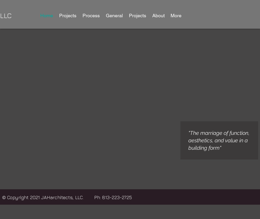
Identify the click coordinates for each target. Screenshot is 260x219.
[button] (67, 15)
